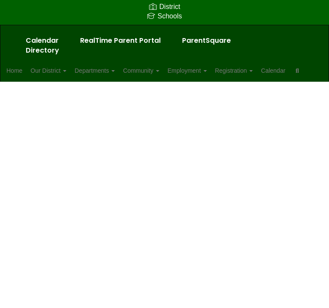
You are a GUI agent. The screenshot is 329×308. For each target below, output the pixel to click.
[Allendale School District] (164, 30)
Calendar (42, 40)
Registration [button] (271, 70)
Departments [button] (117, 70)
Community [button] (168, 70)
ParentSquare (206, 40)
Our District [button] (66, 70)
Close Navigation (100, 95)
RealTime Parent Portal (120, 40)
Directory (42, 50)
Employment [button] (219, 70)
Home (28, 70)
